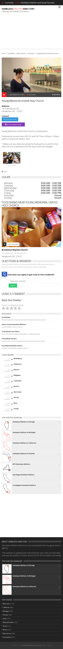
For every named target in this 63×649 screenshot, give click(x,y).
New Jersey (7, 633)
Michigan (6, 611)
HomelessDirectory (18, 9)
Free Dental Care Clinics (11, 331)
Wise (15, 403)
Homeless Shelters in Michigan (24, 432)
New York (6, 603)
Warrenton (18, 392)
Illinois (5, 629)
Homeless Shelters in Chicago (24, 422)
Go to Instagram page (13, 124)
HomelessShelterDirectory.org (31, 645)
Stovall (16, 409)
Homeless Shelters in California (24, 443)
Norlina (16, 386)
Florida (5, 615)
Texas (5, 626)
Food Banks (11, 53)
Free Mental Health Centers (12, 346)
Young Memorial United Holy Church (47, 53)
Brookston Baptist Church (15, 250)
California (6, 607)
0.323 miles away (13, 244)
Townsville (17, 381)
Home (4, 53)
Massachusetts (8, 622)
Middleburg (18, 358)
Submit (12, 285)
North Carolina (21, 53)
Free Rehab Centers (9, 339)
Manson (16, 370)
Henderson (30, 53)
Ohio (4, 618)
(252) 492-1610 (10, 119)
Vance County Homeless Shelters (14, 324)
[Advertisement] (31, 32)
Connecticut (7, 637)
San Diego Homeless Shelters (23, 475)
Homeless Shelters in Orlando (24, 453)
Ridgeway (17, 375)
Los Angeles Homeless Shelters (24, 485)
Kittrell (16, 397)
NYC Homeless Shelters (21, 464)
